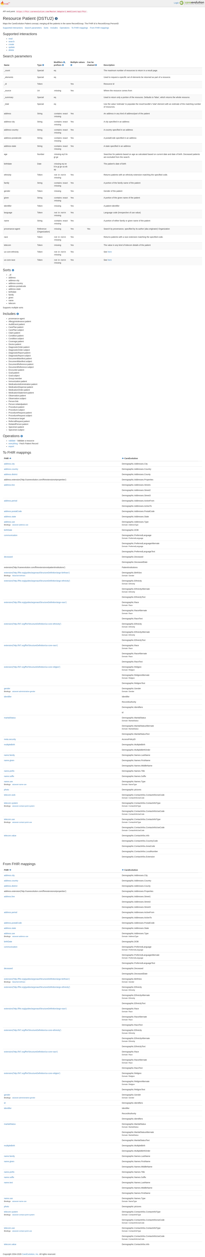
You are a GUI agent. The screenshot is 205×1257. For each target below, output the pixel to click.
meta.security (10, 739)
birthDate (8, 530)
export (11, 446)
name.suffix (9, 776)
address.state (10, 516)
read (11, 39)
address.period (10, 501)
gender (7, 688)
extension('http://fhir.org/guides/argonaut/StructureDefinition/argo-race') (35, 602)
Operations (64, 28)
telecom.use (9, 819)
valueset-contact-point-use (22, 822)
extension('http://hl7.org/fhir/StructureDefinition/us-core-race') (31, 645)
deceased (8, 557)
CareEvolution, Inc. (30, 1254)
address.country (11, 469)
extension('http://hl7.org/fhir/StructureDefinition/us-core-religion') (32, 667)
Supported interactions (13, 28)
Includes (54, 28)
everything (13, 443)
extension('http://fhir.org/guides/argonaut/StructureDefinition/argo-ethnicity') (37, 581)
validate (12, 441)
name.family (9, 755)
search (12, 41)
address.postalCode (13, 511)
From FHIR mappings (99, 28)
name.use (8, 781)
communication (10, 535)
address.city (9, 464)
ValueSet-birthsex (18, 576)
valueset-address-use (20, 525)
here (110, 252)
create (11, 44)
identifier (8, 696)
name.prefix (9, 771)
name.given (9, 760)
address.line (9, 485)
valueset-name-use (19, 785)
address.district (10, 474)
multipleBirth (9, 744)
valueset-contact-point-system (23, 806)
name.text (8, 1182)
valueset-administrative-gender (23, 691)
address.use (9, 522)
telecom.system (11, 803)
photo (6, 789)
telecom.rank (9, 795)
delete (11, 50)
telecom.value (10, 835)
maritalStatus (10, 718)
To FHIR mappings (79, 28)
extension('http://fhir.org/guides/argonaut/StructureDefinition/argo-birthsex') (37, 573)
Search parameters (33, 28)
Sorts (46, 28)
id (5, 1103)
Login (176, 3)
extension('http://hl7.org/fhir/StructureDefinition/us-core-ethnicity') (32, 624)
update (12, 47)
